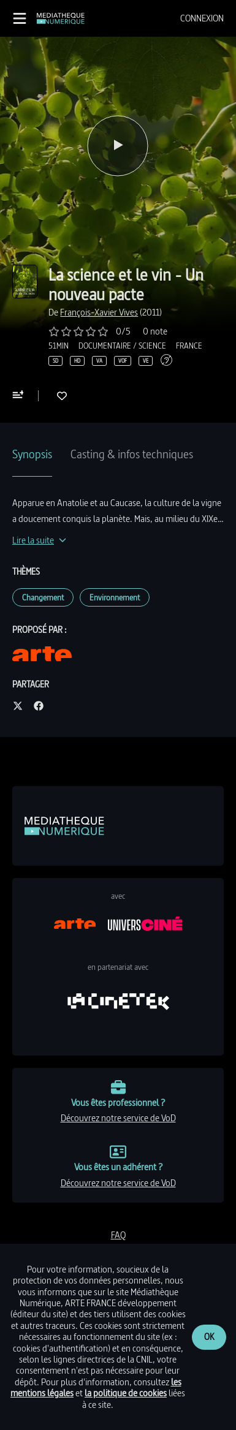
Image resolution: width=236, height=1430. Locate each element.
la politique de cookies (126, 1392)
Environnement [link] (114, 597)
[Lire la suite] (39, 540)
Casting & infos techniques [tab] (131, 454)
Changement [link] (43, 597)
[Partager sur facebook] (38, 706)
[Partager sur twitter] (17, 706)
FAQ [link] (118, 1234)
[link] (61, 18)
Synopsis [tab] (32, 454)
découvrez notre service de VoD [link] (118, 1117)
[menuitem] (202, 18)
